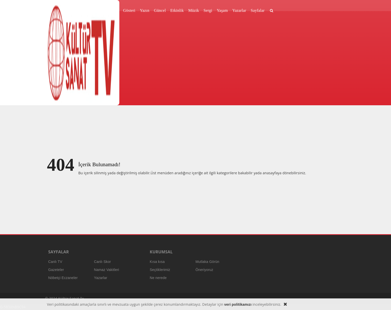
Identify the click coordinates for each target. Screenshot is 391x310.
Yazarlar (100, 278)
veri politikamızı (238, 304)
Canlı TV (55, 262)
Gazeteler (56, 270)
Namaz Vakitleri (106, 270)
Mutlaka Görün (207, 262)
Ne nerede (158, 278)
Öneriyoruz (204, 270)
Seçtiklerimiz (160, 270)
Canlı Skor (102, 262)
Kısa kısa (157, 262)
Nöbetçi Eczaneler (63, 278)
